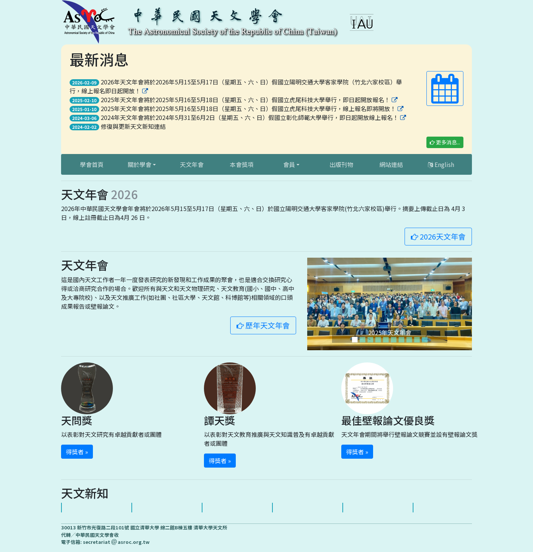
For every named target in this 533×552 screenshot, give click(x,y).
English (441, 164)
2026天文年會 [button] (438, 236)
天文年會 (192, 164)
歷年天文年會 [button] (263, 325)
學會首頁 (92, 164)
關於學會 (139, 164)
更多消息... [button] (445, 142)
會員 (289, 164)
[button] (444, 88)
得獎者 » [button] (77, 451)
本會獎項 (242, 164)
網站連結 (391, 164)
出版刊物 (341, 164)
